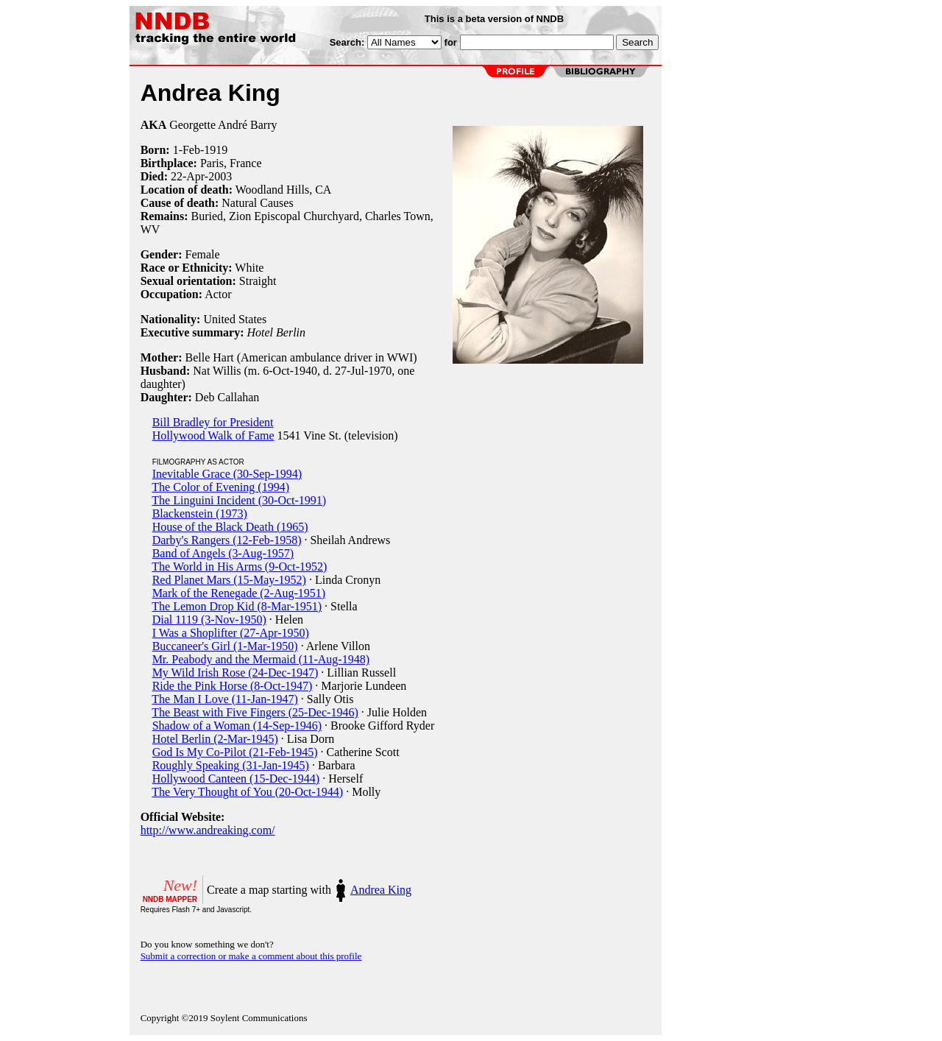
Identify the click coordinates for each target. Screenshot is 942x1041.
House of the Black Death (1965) (230, 526)
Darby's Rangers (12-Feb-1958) (227, 540)
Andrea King (380, 889)
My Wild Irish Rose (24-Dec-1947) (235, 672)
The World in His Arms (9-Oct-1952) (239, 566)
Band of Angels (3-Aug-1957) (223, 553)
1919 (215, 150)
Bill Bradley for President (213, 422)
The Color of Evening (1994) (220, 487)
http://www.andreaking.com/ (208, 830)
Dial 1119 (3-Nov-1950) (209, 619)
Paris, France (231, 163)
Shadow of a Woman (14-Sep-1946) (237, 725)
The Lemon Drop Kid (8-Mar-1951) (237, 606)
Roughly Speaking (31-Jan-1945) (230, 765)
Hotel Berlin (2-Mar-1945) (215, 739)
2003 (220, 176)
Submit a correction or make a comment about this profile (251, 955)
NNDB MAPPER (170, 899)
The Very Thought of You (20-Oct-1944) (247, 792)
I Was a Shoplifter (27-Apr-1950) (230, 633)
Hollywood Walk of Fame (213, 435)
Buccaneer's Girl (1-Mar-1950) (225, 646)
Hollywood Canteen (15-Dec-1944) (236, 778)
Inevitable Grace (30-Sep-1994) (227, 473)
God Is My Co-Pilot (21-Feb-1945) (235, 752)
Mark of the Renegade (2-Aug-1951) (238, 593)
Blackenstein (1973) (199, 513)
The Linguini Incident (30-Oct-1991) (239, 500)
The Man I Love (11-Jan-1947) (224, 699)
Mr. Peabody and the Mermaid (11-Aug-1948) (260, 659)
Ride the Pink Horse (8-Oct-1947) (232, 686)
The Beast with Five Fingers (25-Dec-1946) (255, 712)
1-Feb (186, 150)
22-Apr (188, 176)
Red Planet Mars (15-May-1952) (229, 580)
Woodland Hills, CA (284, 189)
